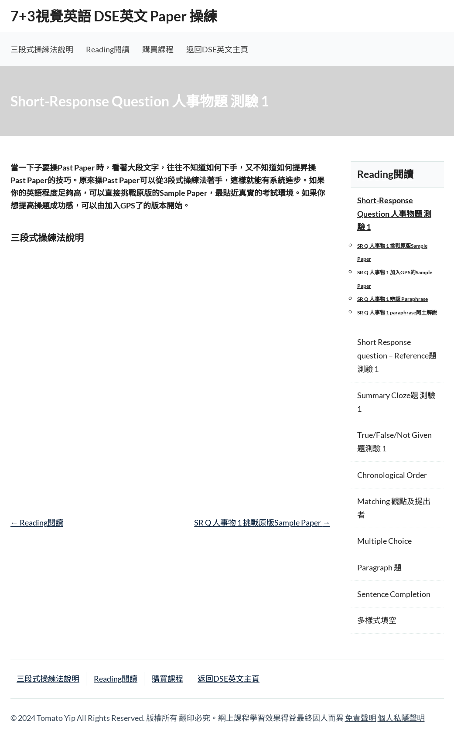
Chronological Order (392, 475)
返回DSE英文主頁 (217, 49)
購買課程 (158, 49)
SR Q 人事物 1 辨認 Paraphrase (392, 299)
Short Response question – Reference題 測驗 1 (397, 355)
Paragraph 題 (379, 567)
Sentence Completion (393, 594)
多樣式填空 (376, 620)
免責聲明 (360, 718)
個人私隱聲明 (401, 718)
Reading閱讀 (108, 49)
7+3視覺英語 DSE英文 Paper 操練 (113, 15)
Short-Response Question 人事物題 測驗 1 (394, 213)
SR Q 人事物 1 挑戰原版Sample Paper (262, 522)
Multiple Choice (384, 541)
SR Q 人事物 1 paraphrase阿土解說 (397, 312)
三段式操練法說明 (41, 49)
